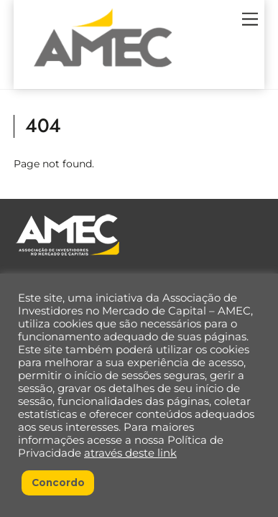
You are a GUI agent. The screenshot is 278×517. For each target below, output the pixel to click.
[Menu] (250, 20)
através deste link (130, 453)
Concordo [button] (58, 482)
